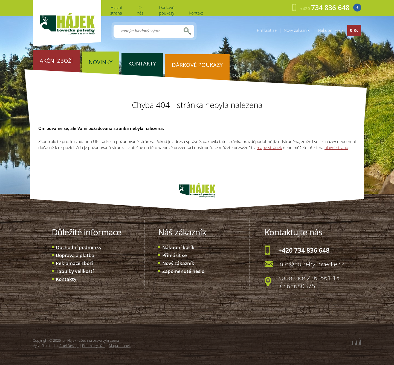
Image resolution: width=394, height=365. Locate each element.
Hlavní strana (116, 10)
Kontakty (66, 279)
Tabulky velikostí (75, 271)
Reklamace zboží (74, 263)
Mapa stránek (120, 345)
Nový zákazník (296, 30)
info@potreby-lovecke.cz (311, 264)
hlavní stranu (336, 147)
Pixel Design (69, 345)
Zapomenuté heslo (183, 271)
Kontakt (196, 13)
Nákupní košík (178, 247)
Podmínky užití (93, 345)
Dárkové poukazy (166, 10)
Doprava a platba (75, 255)
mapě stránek (269, 147)
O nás (140, 10)
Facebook (357, 8)
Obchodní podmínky (79, 247)
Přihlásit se (267, 30)
